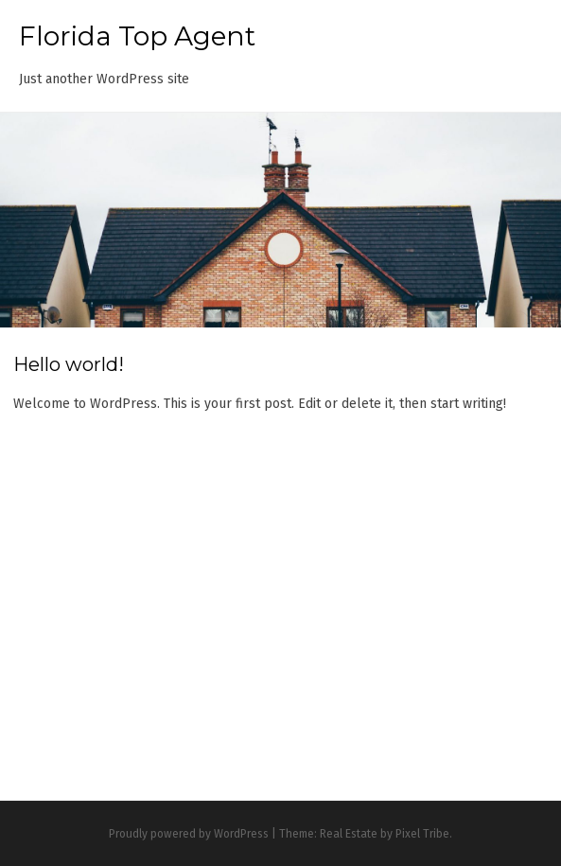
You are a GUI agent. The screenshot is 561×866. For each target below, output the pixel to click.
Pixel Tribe (422, 833)
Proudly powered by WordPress (189, 833)
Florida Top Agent (137, 36)
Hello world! (68, 364)
